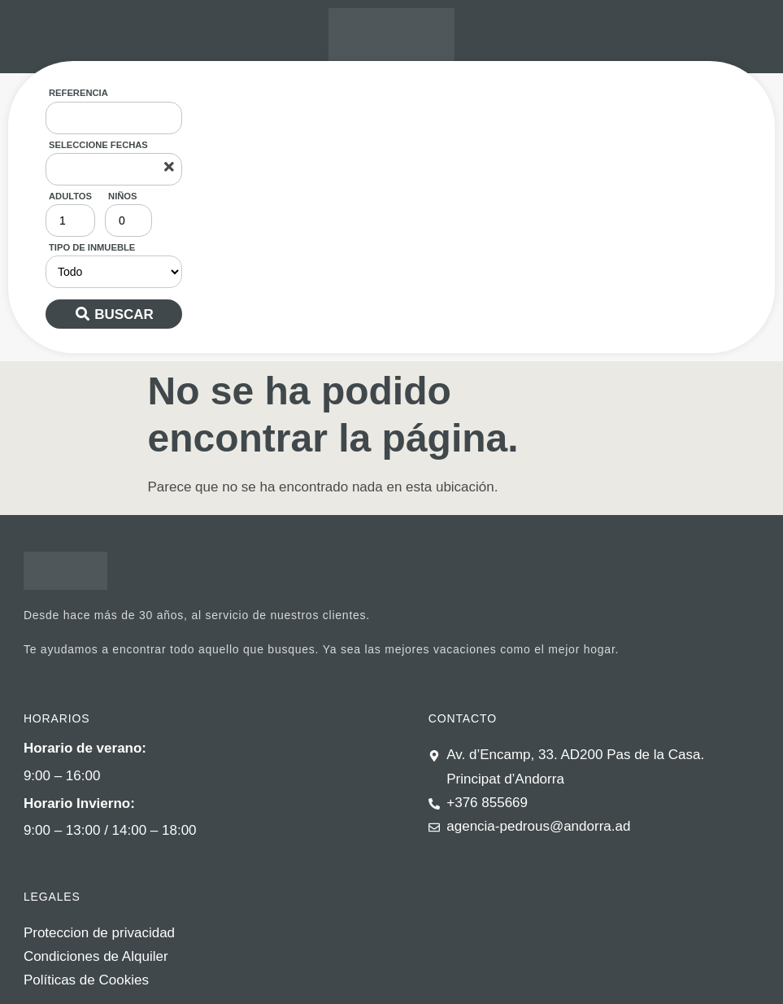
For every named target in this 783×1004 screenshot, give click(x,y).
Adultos (70, 196)
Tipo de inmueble (92, 247)
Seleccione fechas (98, 145)
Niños (122, 196)
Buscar (124, 314)
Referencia (78, 93)
